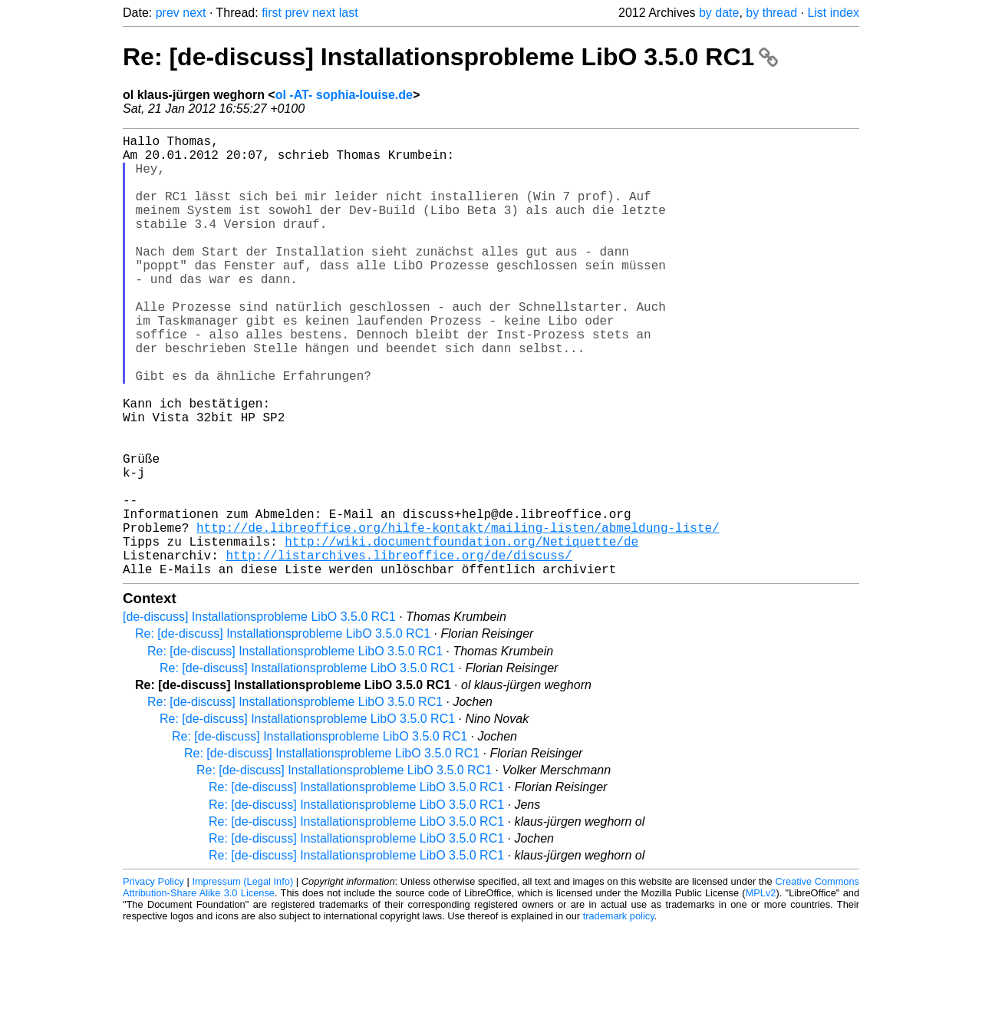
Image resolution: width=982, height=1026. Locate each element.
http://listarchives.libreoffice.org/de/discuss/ (399, 650)
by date (719, 12)
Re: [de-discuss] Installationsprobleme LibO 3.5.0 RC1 (450, 57)
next (194, 12)
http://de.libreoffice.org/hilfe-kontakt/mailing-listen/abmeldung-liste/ (458, 616)
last (348, 12)
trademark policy (618, 1014)
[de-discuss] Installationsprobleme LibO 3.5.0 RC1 (259, 714)
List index (833, 12)
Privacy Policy (153, 979)
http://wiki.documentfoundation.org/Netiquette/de (461, 633)
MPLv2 (761, 991)
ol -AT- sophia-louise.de (344, 94)
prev (168, 12)
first (272, 12)
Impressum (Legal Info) (242, 979)
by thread (771, 12)
